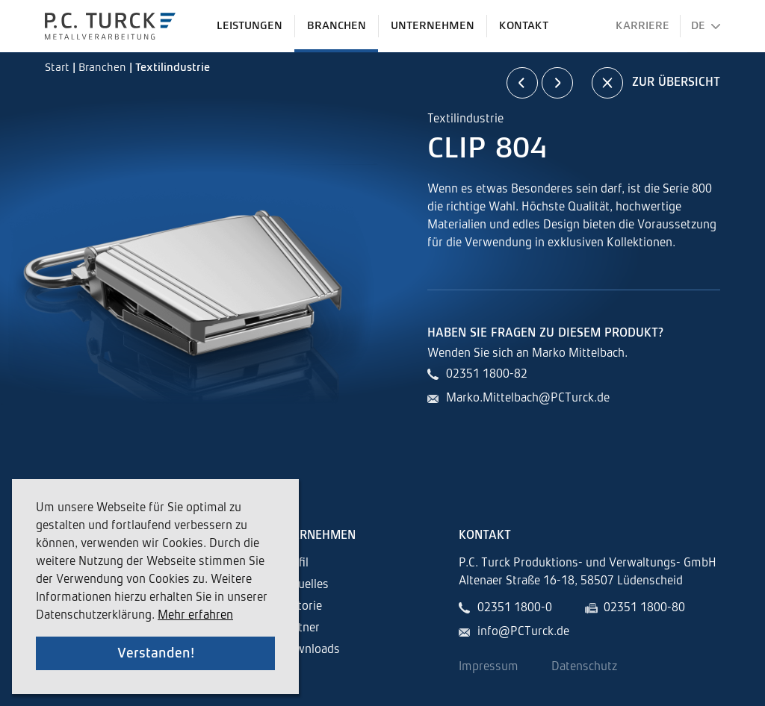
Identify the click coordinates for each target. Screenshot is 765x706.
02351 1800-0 (514, 608)
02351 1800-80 (644, 608)
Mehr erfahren (195, 616)
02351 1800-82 (486, 375)
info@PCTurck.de (523, 632)
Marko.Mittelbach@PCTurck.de (528, 398)
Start (58, 67)
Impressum (488, 667)
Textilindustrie (172, 67)
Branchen (103, 67)
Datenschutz (584, 667)
